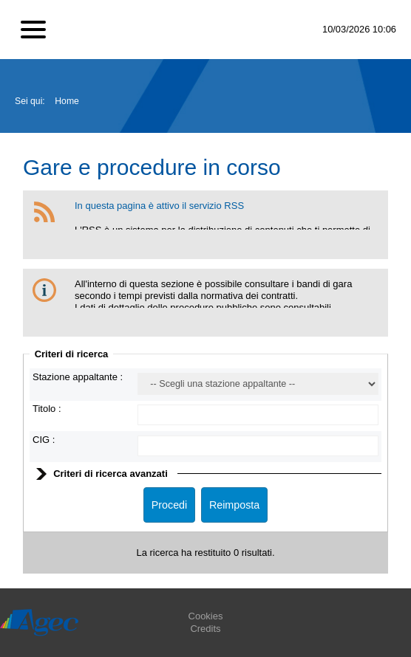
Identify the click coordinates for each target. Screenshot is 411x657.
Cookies (205, 616)
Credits (205, 628)
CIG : (44, 439)
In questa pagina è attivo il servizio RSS (159, 205)
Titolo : (47, 408)
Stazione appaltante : (78, 376)
